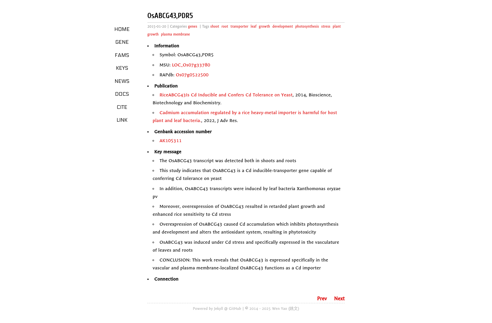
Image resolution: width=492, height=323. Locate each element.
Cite (122, 107)
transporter (239, 26)
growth (264, 26)
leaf (254, 26)
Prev (322, 299)
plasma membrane (175, 34)
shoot (214, 26)
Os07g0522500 (192, 75)
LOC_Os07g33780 (191, 65)
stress (326, 26)
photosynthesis (307, 26)
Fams (122, 55)
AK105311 (171, 140)
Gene (122, 42)
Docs (122, 94)
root (225, 26)
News (122, 81)
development (282, 26)
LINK (121, 120)
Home (122, 29)
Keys (122, 68)
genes (192, 26)
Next (339, 299)
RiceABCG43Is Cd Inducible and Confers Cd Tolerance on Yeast (226, 95)
